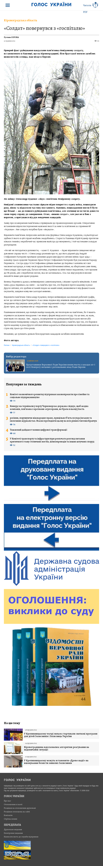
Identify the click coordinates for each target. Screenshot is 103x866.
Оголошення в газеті (13, 804)
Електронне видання (13, 833)
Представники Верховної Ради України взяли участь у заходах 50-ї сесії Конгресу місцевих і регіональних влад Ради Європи (60, 365)
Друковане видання (13, 829)
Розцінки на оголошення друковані (20, 808)
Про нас (7, 800)
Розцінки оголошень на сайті (17, 811)
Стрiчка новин (10, 819)
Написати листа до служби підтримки (21, 836)
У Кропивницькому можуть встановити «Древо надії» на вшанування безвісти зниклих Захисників (56, 761)
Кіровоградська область (20, 20)
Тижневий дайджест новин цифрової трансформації (38, 429)
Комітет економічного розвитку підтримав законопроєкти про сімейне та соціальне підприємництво (49, 396)
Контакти (8, 815)
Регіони (6, 345)
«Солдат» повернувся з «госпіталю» (44, 28)
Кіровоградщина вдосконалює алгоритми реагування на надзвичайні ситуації (56, 748)
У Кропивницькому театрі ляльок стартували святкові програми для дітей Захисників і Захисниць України (60, 735)
